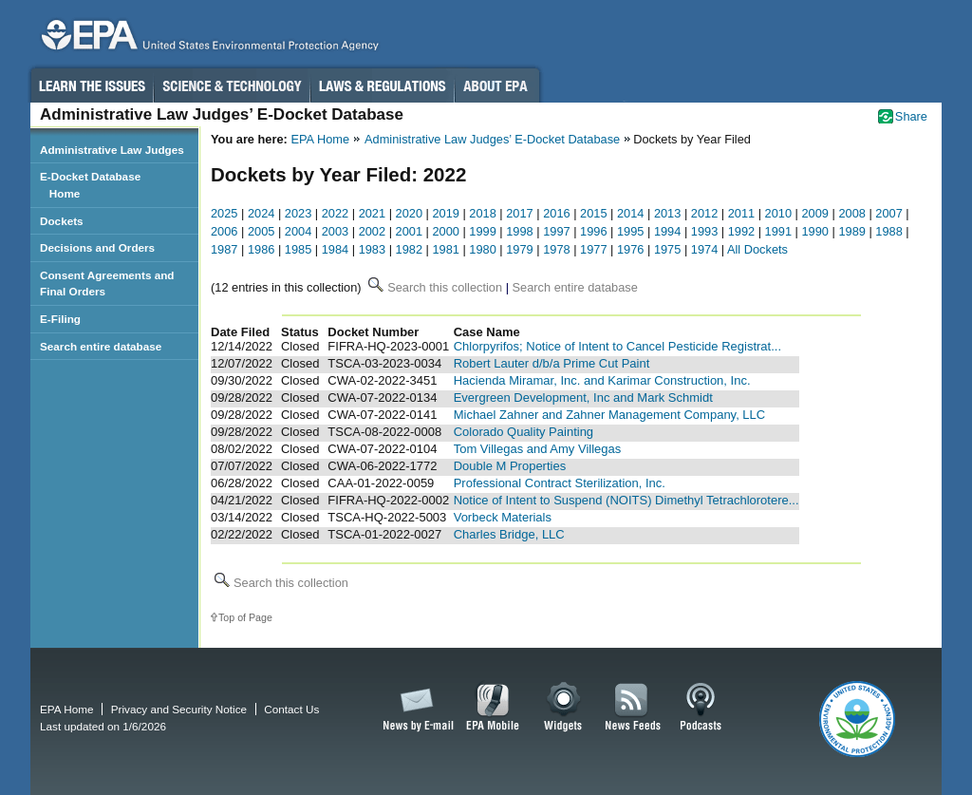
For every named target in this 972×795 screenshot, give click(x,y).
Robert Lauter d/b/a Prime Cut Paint (552, 363)
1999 (482, 231)
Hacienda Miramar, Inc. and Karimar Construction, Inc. (602, 380)
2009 (815, 213)
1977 (593, 249)
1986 (261, 249)
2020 (409, 213)
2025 (224, 213)
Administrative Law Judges (112, 149)
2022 (335, 213)
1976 (630, 249)
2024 (261, 213)
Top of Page (245, 617)
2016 (556, 213)
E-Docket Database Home (90, 184)
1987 (224, 249)
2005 (261, 231)
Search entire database (100, 346)
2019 (445, 213)
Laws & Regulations (382, 85)
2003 (335, 231)
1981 (445, 249)
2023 (298, 213)
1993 (704, 231)
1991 (778, 231)
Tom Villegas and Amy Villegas (538, 449)
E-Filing (60, 318)
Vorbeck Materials (502, 517)
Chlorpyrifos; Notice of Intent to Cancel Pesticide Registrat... (617, 346)
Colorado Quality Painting (523, 432)
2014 (630, 213)
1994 (667, 231)
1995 (630, 231)
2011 (741, 213)
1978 (556, 249)
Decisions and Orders (97, 247)
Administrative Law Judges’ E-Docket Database (492, 139)
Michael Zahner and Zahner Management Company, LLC (610, 414)
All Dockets (757, 249)
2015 (593, 213)
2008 (851, 213)
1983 (372, 249)
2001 (409, 231)
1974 (704, 249)
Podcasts (700, 707)
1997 (556, 231)
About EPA (497, 85)
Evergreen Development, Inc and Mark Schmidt (583, 397)
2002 (372, 231)
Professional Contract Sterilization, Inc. (559, 483)
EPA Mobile (493, 707)
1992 (741, 231)
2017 (519, 213)
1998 (519, 231)
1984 (335, 249)
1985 (298, 249)
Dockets (62, 221)
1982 (409, 249)
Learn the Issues (91, 85)
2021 (372, 213)
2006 (224, 231)
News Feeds (633, 707)
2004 (298, 231)
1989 (851, 231)
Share (911, 116)
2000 (445, 231)
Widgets (564, 707)
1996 (593, 231)
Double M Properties (510, 466)
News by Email (415, 707)
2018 (482, 213)
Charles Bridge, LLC (509, 534)
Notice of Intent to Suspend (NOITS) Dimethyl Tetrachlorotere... (626, 500)
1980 (482, 249)
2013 (667, 213)
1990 (815, 231)
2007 (888, 213)
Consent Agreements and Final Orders (107, 283)
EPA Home (319, 139)
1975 (667, 249)
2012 (704, 213)
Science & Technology (231, 85)
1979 (519, 249)
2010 (778, 213)
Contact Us (291, 709)
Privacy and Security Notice (179, 709)
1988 (888, 231)
